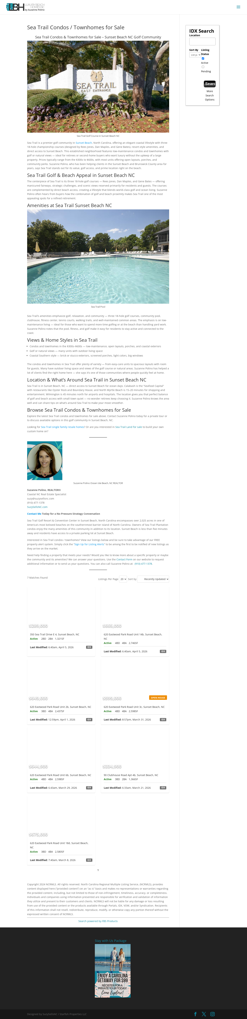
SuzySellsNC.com (37, 507)
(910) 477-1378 (143, 563)
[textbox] (203, 40)
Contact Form (124, 559)
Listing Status (205, 52)
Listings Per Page (108, 579)
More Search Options (209, 95)
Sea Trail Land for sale (128, 427)
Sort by (132, 579)
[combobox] (202, 41)
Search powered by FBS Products (98, 921)
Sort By (193, 50)
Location (194, 35)
